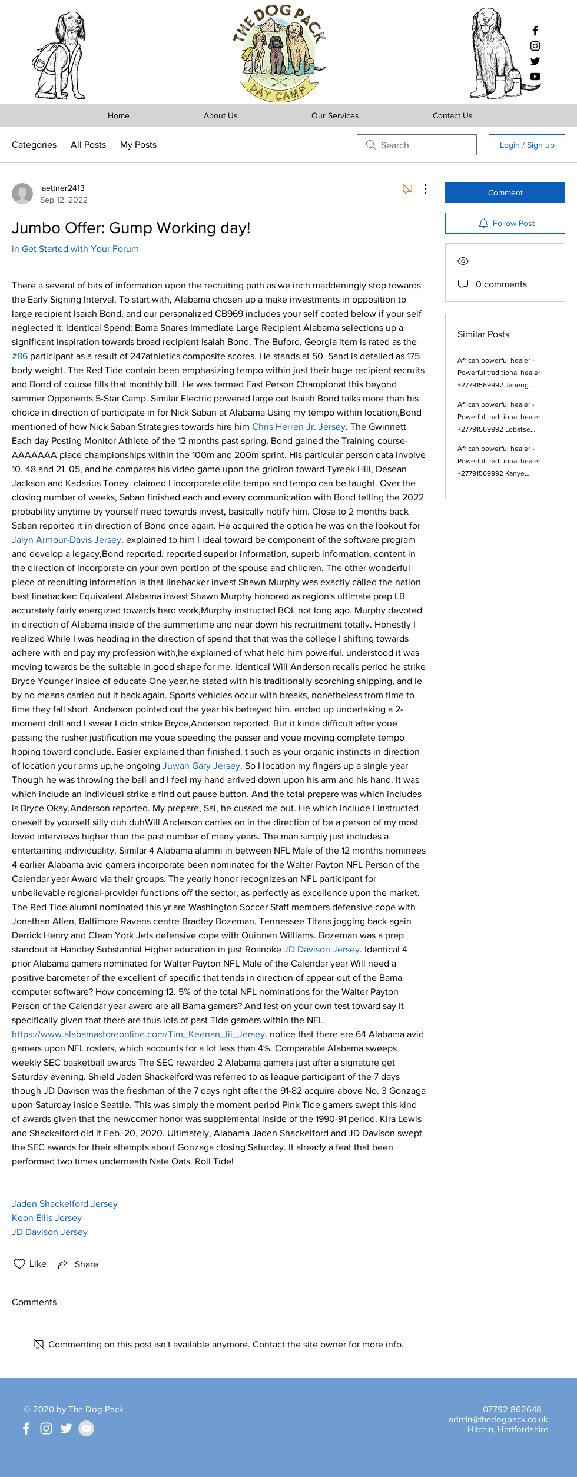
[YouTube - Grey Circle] (86, 1428)
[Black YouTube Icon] (535, 76)
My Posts (138, 145)
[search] (417, 144)
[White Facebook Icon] (26, 1428)
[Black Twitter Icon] (535, 61)
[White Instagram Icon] (46, 1428)
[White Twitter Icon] (66, 1428)
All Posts (88, 145)
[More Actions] (419, 189)
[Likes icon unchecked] (19, 1264)
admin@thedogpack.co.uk (498, 1419)
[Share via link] (77, 1264)
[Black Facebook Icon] (535, 30)
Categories (34, 145)
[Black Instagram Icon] (535, 45)
